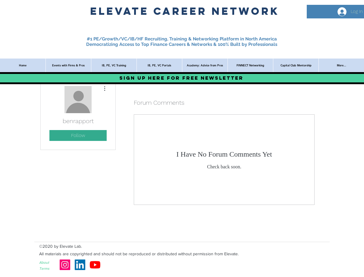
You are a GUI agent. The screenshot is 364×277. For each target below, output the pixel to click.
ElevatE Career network (184, 11)
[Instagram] (65, 264)
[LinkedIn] (80, 264)
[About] (48, 263)
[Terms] (48, 269)
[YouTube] (95, 264)
